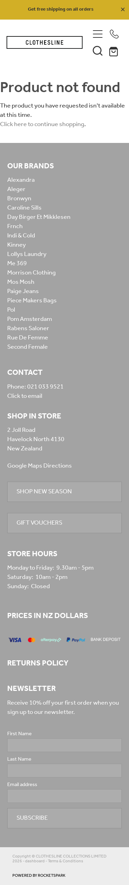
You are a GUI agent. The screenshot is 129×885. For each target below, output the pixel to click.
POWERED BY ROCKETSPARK (38, 876)
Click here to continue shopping (42, 124)
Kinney (16, 245)
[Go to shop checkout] (114, 50)
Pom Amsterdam (29, 319)
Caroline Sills (24, 208)
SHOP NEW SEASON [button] (44, 491)
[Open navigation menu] (97, 34)
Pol (11, 310)
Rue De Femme (27, 338)
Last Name (19, 759)
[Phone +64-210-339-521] (114, 34)
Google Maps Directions (39, 466)
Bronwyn (19, 198)
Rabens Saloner (28, 328)
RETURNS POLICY (37, 663)
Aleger (16, 189)
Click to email (24, 396)
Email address (22, 784)
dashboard (35, 861)
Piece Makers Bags (32, 300)
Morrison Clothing (31, 273)
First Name (19, 734)
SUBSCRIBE (32, 818)
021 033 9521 (45, 387)
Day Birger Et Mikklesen (39, 217)
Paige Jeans (23, 291)
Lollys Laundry (26, 254)
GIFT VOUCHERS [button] (39, 523)
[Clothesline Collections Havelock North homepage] (45, 42)
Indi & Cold (21, 236)
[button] (97, 50)
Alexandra (21, 180)
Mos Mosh (20, 282)
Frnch (15, 226)
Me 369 (17, 263)
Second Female (27, 347)
